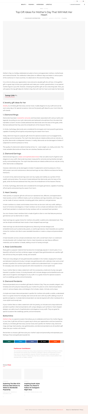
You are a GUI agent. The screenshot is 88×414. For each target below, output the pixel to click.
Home (41, 8)
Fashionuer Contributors (32, 18)
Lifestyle (49, 4)
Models (26, 381)
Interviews (40, 4)
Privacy (81, 410)
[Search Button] (84, 4)
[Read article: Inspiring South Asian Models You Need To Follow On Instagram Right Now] (33, 374)
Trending (46, 8)
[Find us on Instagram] (75, 1)
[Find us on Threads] (83, 1)
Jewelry (5, 106)
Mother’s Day (7, 319)
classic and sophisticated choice (29, 157)
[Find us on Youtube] (81, 1)
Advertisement (74, 4)
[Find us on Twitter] (77, 1)
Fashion (31, 4)
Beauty (23, 4)
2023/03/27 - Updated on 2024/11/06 (51, 18)
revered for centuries (24, 118)
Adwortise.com (60, 409)
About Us (68, 410)
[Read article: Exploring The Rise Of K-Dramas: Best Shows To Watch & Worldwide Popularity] (12, 374)
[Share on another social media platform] (62, 341)
